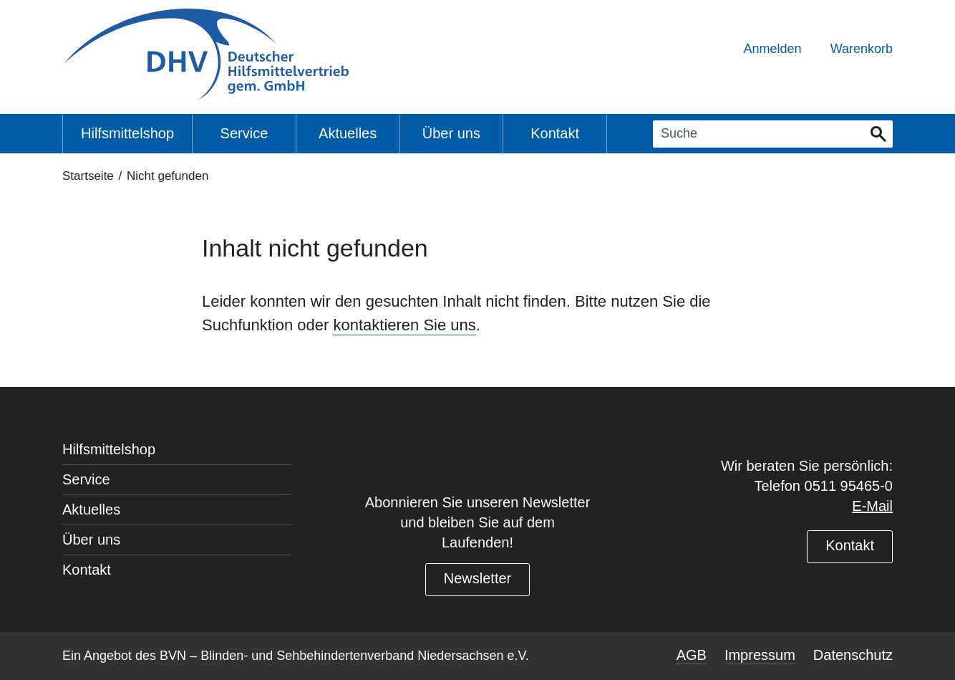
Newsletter (477, 578)
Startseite (88, 176)
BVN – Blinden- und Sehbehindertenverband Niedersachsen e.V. (344, 655)
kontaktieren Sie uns (404, 325)
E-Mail (872, 506)
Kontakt (849, 545)
